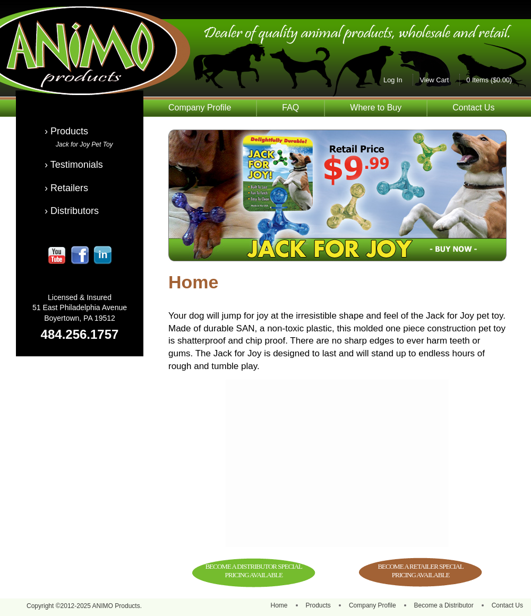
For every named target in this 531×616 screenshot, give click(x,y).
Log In (392, 80)
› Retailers (66, 188)
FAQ (290, 107)
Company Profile (199, 107)
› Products (66, 131)
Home (279, 605)
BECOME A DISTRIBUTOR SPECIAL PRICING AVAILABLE (253, 570)
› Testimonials (74, 164)
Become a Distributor (444, 605)
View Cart (434, 80)
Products (318, 605)
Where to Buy (375, 107)
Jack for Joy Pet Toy (84, 144)
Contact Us (473, 107)
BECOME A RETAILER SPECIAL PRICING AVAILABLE (420, 570)
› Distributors (72, 211)
